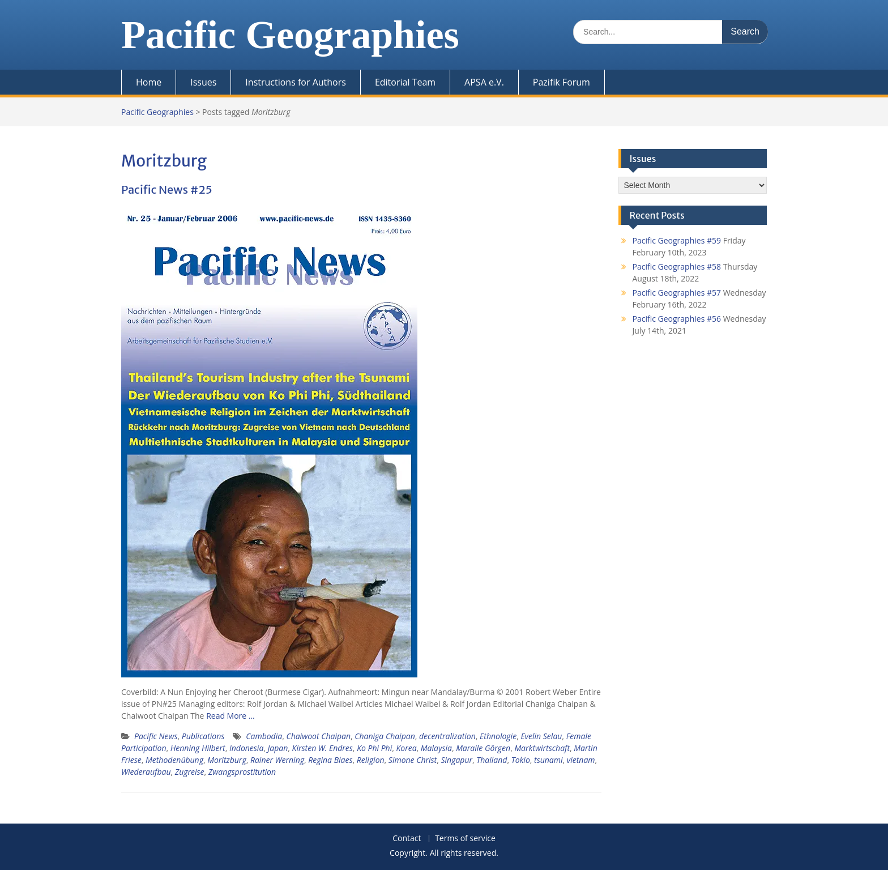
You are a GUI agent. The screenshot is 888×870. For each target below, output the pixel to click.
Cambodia (264, 736)
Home (148, 82)
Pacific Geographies (290, 35)
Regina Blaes (330, 759)
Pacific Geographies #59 (677, 240)
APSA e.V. (484, 82)
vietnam (581, 759)
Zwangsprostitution (242, 771)
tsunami (548, 759)
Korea (406, 748)
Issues (203, 82)
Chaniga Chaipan (385, 736)
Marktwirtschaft (542, 748)
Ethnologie (498, 736)
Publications (203, 736)
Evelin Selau (541, 736)
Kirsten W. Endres (322, 748)
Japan (278, 748)
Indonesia (246, 748)
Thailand (491, 759)
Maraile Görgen (483, 748)
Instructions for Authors (295, 82)
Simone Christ (412, 759)
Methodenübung (174, 759)
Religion (371, 759)
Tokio (520, 759)
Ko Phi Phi (374, 748)
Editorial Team (405, 82)
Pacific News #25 (166, 189)
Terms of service (465, 838)
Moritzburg (226, 759)
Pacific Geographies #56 (677, 318)
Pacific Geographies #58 (677, 266)
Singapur (456, 759)
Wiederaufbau (145, 771)
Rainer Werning (277, 759)
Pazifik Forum (561, 82)
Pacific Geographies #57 (677, 292)
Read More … (230, 715)
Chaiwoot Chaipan (318, 736)
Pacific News (155, 736)
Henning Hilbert (197, 748)
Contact (406, 838)
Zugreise (189, 771)
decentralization (447, 736)
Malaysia (436, 748)
